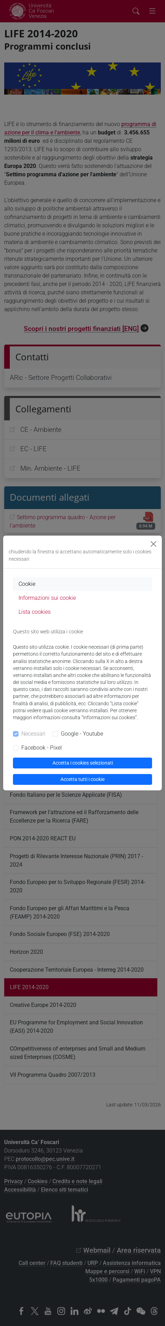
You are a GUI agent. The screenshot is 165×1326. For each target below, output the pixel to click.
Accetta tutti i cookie (82, 779)
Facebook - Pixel (41, 747)
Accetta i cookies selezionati (82, 763)
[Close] (153, 544)
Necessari (33, 733)
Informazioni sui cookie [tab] (47, 598)
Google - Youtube (82, 733)
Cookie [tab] (27, 584)
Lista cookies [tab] (35, 612)
